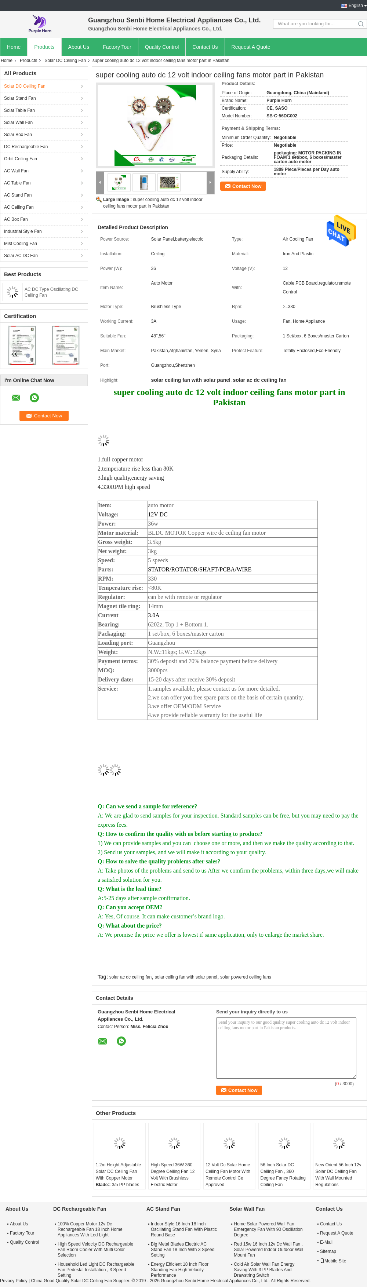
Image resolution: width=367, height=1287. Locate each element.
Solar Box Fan (18, 134)
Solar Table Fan (19, 110)
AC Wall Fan (16, 170)
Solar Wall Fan (18, 122)
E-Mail (326, 1242)
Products (44, 47)
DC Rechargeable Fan (26, 146)
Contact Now (246, 186)
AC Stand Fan (18, 195)
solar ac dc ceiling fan (130, 977)
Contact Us (205, 47)
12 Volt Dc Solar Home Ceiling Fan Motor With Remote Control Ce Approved (228, 1174)
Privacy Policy (14, 1280)
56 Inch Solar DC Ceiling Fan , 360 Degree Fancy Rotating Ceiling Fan (283, 1174)
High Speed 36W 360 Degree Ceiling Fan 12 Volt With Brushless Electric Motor (172, 1174)
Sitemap (328, 1251)
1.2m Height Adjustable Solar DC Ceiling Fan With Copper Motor (118, 1171)
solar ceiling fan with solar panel (186, 977)
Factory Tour (117, 47)
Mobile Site (333, 1261)
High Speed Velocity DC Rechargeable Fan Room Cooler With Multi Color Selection (95, 1250)
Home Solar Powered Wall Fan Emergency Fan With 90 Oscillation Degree (268, 1229)
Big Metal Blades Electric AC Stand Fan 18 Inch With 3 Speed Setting (182, 1250)
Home (14, 47)
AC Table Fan (17, 183)
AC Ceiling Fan (19, 207)
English (356, 5)
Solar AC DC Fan (21, 255)
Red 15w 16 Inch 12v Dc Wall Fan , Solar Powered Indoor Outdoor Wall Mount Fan (268, 1250)
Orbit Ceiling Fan (20, 158)
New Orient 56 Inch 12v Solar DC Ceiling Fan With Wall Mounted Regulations (338, 1174)
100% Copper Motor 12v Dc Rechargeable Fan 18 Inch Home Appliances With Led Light (90, 1229)
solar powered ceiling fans (245, 977)
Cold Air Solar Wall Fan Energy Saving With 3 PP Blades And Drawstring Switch (264, 1270)
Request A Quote (251, 47)
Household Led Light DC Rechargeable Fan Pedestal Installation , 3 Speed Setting (96, 1270)
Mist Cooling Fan (20, 243)
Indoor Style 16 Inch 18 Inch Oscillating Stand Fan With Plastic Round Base (184, 1229)
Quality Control (162, 47)
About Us (79, 47)
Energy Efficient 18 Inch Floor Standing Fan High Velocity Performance (179, 1270)
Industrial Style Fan (23, 231)
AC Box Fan (16, 219)
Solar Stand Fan (20, 98)
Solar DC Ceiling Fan (65, 60)
